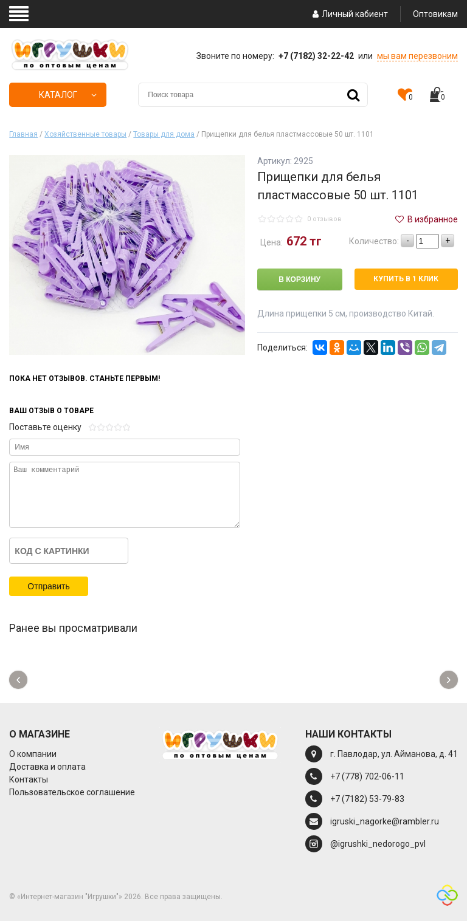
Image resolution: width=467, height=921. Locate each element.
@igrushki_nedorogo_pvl (378, 844)
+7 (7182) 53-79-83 (367, 799)
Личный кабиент (349, 14)
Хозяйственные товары (85, 134)
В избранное (425, 219)
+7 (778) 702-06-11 (367, 776)
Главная (23, 134)
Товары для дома (164, 134)
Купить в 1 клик (405, 279)
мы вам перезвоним (417, 56)
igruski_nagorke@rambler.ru (384, 821)
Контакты (28, 779)
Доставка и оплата (47, 767)
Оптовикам (435, 14)
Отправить (48, 586)
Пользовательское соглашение (72, 792)
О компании (33, 754)
